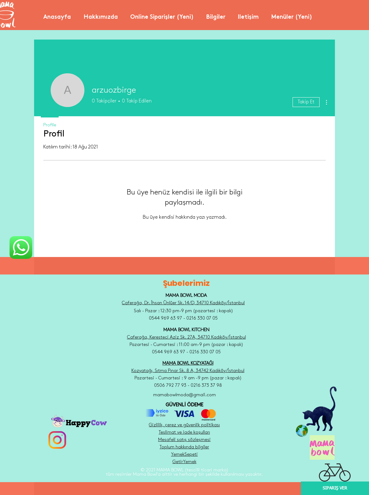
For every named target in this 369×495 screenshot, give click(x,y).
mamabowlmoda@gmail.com (184, 395)
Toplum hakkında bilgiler (184, 447)
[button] (100, 15)
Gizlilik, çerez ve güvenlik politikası (184, 425)
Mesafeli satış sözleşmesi (184, 440)
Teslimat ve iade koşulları (184, 432)
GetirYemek (184, 462)
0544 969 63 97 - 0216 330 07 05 (186, 352)
